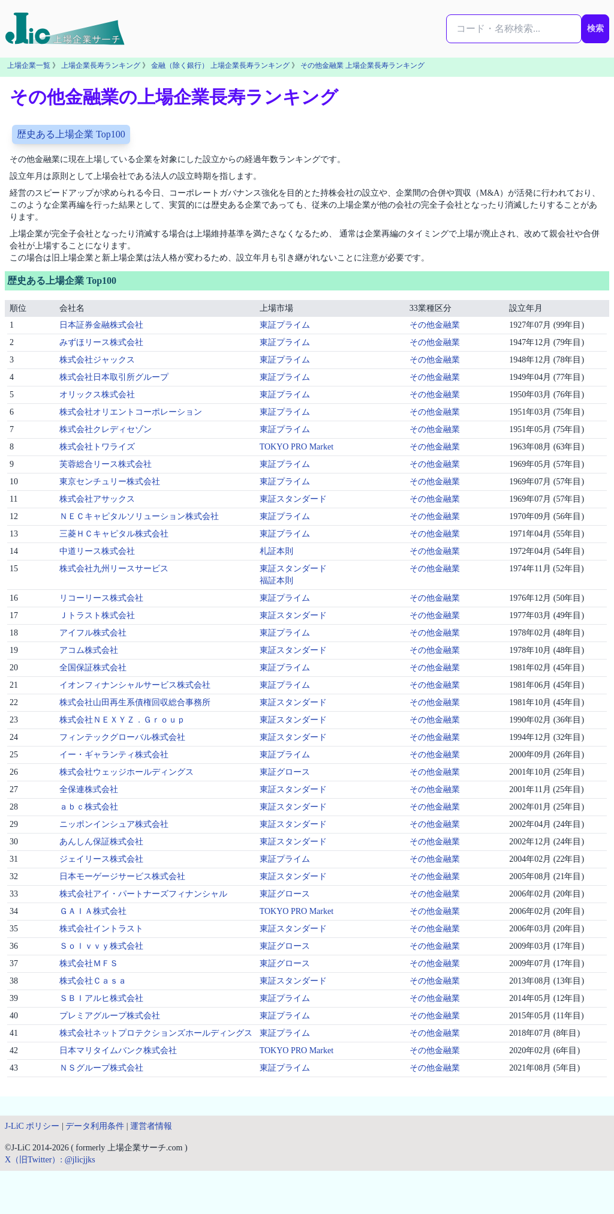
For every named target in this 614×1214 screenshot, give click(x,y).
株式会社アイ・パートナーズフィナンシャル (143, 893)
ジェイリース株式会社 (101, 859)
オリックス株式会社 (97, 394)
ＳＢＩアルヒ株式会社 (101, 998)
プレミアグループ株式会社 (109, 1015)
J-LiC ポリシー (32, 1126)
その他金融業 (435, 324)
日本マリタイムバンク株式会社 (118, 1050)
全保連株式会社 (88, 789)
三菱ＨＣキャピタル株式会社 (113, 533)
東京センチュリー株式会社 (109, 481)
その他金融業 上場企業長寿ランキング (362, 65)
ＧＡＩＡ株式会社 (93, 911)
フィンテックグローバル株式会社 (122, 737)
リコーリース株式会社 (101, 597)
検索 (595, 28)
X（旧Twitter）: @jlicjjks (50, 1159)
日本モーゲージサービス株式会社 (122, 876)
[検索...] (514, 28)
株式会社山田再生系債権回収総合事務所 (134, 702)
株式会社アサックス (97, 498)
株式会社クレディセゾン (105, 429)
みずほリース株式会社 (101, 342)
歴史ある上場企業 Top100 (71, 134)
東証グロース (285, 772)
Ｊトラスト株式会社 (97, 615)
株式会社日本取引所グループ (113, 377)
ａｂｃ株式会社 (88, 806)
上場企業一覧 (28, 65)
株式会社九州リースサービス (113, 568)
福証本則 (276, 580)
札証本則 (276, 551)
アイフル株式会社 (93, 632)
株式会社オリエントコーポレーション (130, 411)
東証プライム (285, 324)
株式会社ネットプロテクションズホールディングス (155, 1033)
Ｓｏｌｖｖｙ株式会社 (101, 946)
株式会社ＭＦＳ (88, 963)
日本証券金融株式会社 (101, 324)
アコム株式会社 (88, 650)
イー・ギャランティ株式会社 (113, 754)
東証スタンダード (293, 498)
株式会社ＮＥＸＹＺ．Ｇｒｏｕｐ (122, 719)
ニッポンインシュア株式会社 (113, 824)
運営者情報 (151, 1126)
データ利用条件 (94, 1126)
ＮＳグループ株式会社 (101, 1067)
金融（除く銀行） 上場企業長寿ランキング (220, 65)
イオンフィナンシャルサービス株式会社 (134, 685)
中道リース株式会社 (97, 551)
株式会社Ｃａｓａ (93, 980)
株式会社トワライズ (97, 446)
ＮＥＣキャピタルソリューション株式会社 (139, 516)
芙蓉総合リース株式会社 (105, 464)
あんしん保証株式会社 (101, 841)
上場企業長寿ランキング (100, 65)
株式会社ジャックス (97, 359)
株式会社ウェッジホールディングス (126, 772)
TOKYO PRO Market (296, 446)
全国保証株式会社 (93, 667)
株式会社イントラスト (101, 928)
